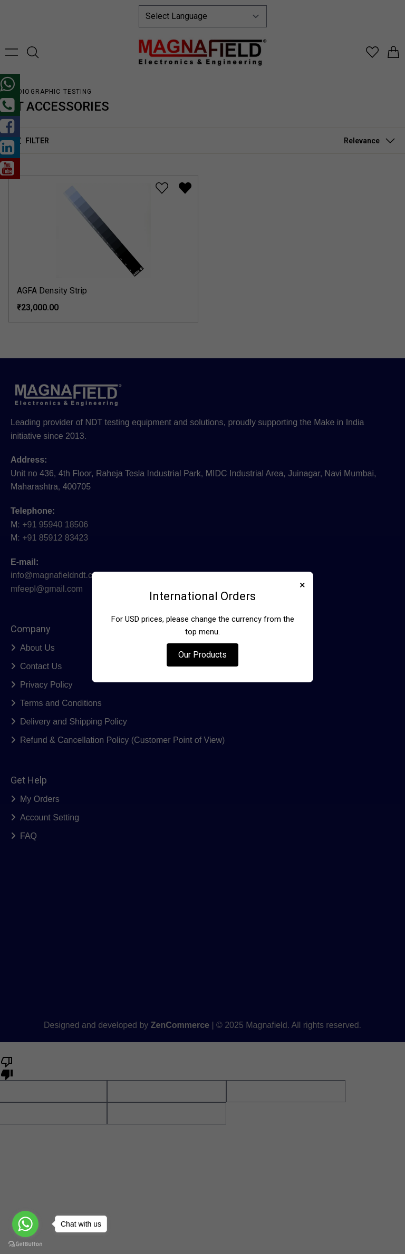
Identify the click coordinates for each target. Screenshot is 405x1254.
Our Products (202, 655)
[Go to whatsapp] (25, 1224)
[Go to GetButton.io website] (25, 1244)
